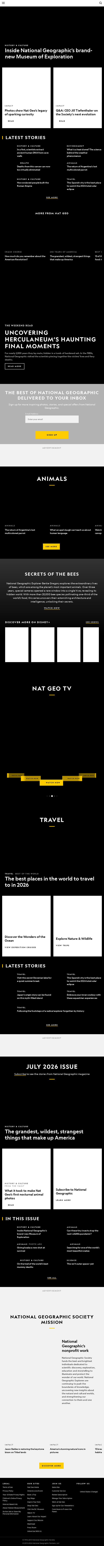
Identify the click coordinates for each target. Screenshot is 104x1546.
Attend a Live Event (35, 1491)
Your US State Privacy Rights (14, 1495)
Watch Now (52, 608)
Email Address (31, 413)
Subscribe (20, 1073)
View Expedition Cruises (20, 947)
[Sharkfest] (16, 644)
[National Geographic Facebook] (81, 1487)
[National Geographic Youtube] (88, 1487)
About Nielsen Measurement (14, 1508)
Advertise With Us (34, 1531)
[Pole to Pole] (68, 644)
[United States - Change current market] (87, 1491)
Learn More (63, 1200)
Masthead (31, 1524)
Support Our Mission (35, 1520)
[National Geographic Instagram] (77, 1487)
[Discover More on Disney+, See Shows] (52, 622)
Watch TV (31, 1513)
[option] (26, 240)
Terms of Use (8, 1487)
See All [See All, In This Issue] (52, 1278)
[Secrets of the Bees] (42, 644)
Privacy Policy (8, 1491)
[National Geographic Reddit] (100, 1487)
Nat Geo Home (33, 1487)
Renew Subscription (59, 1495)
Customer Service (59, 1491)
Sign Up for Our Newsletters (63, 1505)
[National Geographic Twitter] (84, 1487)
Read (9, 121)
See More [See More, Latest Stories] (52, 197)
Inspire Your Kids (33, 1502)
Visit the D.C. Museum (35, 1509)
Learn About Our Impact (36, 1516)
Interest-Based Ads (10, 1504)
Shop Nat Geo (32, 1505)
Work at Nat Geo (58, 1502)
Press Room (31, 1527)
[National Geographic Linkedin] (92, 1487)
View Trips (62, 945)
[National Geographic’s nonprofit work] (52, 1370)
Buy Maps (31, 1498)
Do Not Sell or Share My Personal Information (12, 1512)
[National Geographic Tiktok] (96, 1487)
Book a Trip (31, 1495)
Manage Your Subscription (62, 1498)
